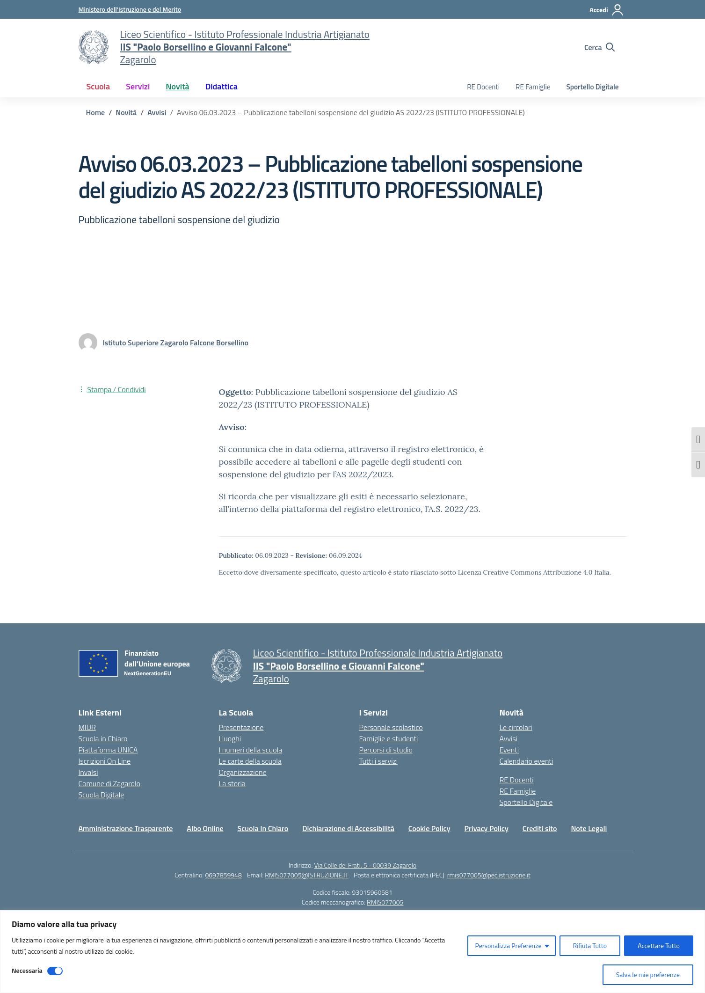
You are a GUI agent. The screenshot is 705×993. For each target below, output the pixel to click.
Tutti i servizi (378, 761)
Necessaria (27, 970)
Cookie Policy (429, 828)
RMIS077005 (385, 902)
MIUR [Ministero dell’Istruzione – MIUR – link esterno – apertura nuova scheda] (87, 727)
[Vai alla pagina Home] (95, 112)
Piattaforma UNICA (108, 749)
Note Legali (589, 828)
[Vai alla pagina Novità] (126, 112)
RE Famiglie (533, 86)
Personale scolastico (391, 727)
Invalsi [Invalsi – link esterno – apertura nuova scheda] (88, 772)
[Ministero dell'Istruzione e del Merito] (130, 9)
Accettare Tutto (659, 945)
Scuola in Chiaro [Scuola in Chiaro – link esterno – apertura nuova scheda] (103, 738)
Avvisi (509, 738)
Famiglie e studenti (388, 738)
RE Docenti (483, 86)
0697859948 (223, 875)
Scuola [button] (98, 86)
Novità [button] (177, 86)
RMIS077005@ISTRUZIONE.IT (307, 875)
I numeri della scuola (251, 749)
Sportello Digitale (593, 86)
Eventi (509, 749)
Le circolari (516, 727)
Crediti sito (540, 828)
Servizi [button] (138, 86)
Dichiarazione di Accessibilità (348, 828)
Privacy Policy (487, 828)
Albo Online (205, 828)
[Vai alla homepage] (94, 47)
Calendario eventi (526, 761)
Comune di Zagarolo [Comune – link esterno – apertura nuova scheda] (109, 783)
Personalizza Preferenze (508, 945)
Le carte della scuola (250, 761)
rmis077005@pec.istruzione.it (489, 875)
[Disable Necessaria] (55, 971)
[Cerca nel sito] (599, 47)
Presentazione (241, 727)
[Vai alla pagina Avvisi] (156, 112)
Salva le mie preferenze (648, 974)
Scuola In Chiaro (263, 828)
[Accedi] (606, 10)
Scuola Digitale (101, 794)
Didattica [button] (221, 86)
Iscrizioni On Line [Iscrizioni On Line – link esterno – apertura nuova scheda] (105, 761)
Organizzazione (243, 772)
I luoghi (230, 738)
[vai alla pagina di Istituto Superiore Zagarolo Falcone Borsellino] (175, 342)
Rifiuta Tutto (590, 945)
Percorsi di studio (386, 749)
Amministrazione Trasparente (126, 828)
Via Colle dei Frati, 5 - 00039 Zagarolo (365, 865)
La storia (232, 783)
